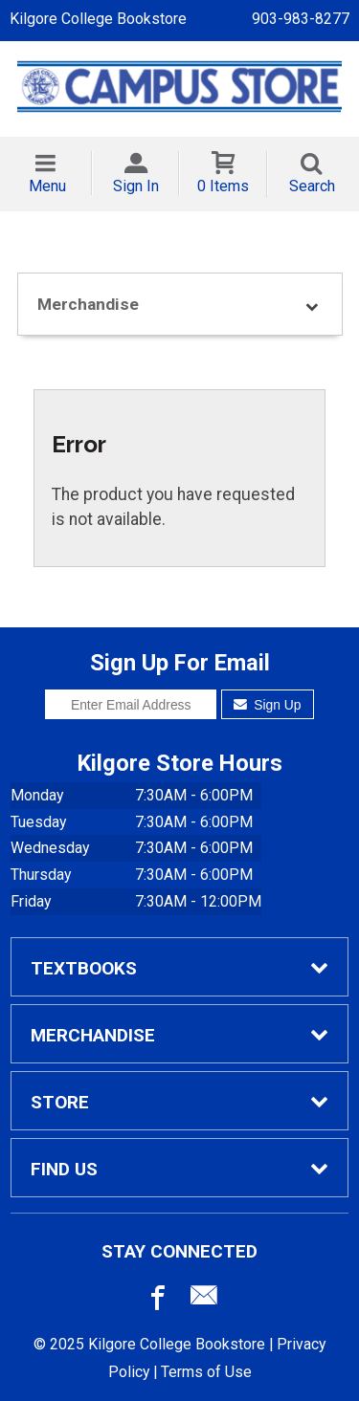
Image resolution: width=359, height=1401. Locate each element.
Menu (47, 186)
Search (312, 186)
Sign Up (268, 704)
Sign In (136, 186)
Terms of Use (206, 1372)
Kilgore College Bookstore (98, 19)
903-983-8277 (300, 19)
